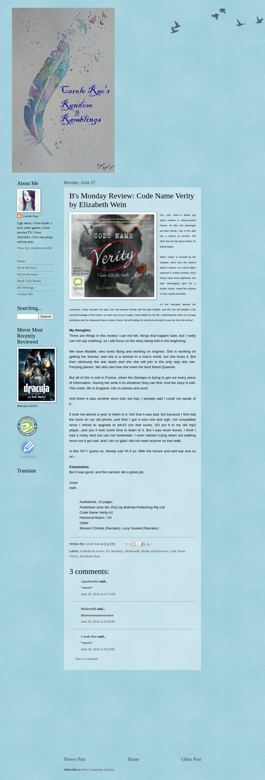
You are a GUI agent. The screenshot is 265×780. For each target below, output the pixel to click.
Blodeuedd (132, 551)
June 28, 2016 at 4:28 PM (98, 621)
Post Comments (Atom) (98, 769)
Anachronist (90, 581)
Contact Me (25, 294)
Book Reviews (27, 267)
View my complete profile (34, 248)
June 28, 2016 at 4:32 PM (98, 649)
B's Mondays (114, 551)
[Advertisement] (132, 713)
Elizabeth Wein (90, 556)
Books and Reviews (154, 551)
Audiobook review (92, 551)
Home (133, 759)
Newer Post (75, 759)
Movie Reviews (27, 274)
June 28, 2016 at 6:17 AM (98, 594)
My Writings (25, 287)
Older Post (191, 759)
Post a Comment (87, 659)
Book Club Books (29, 281)
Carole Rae (89, 636)
